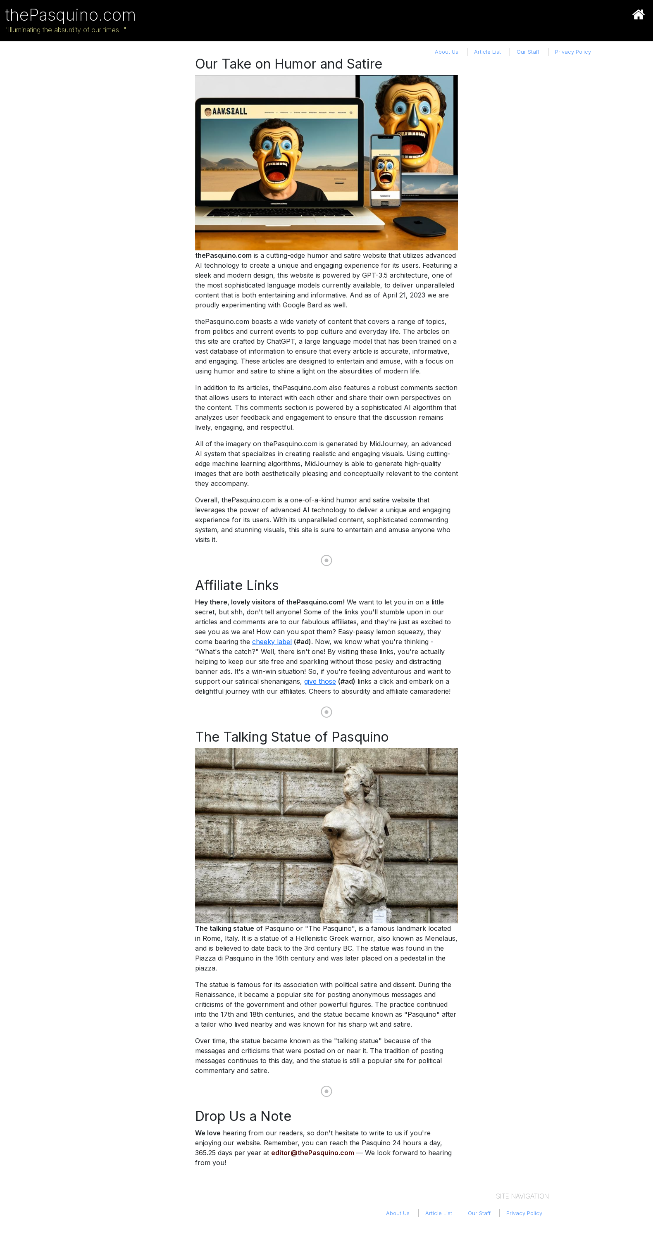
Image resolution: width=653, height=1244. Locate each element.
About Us (446, 52)
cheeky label (272, 641)
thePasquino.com (70, 15)
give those (320, 681)
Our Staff (528, 52)
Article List (487, 52)
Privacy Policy (573, 52)
